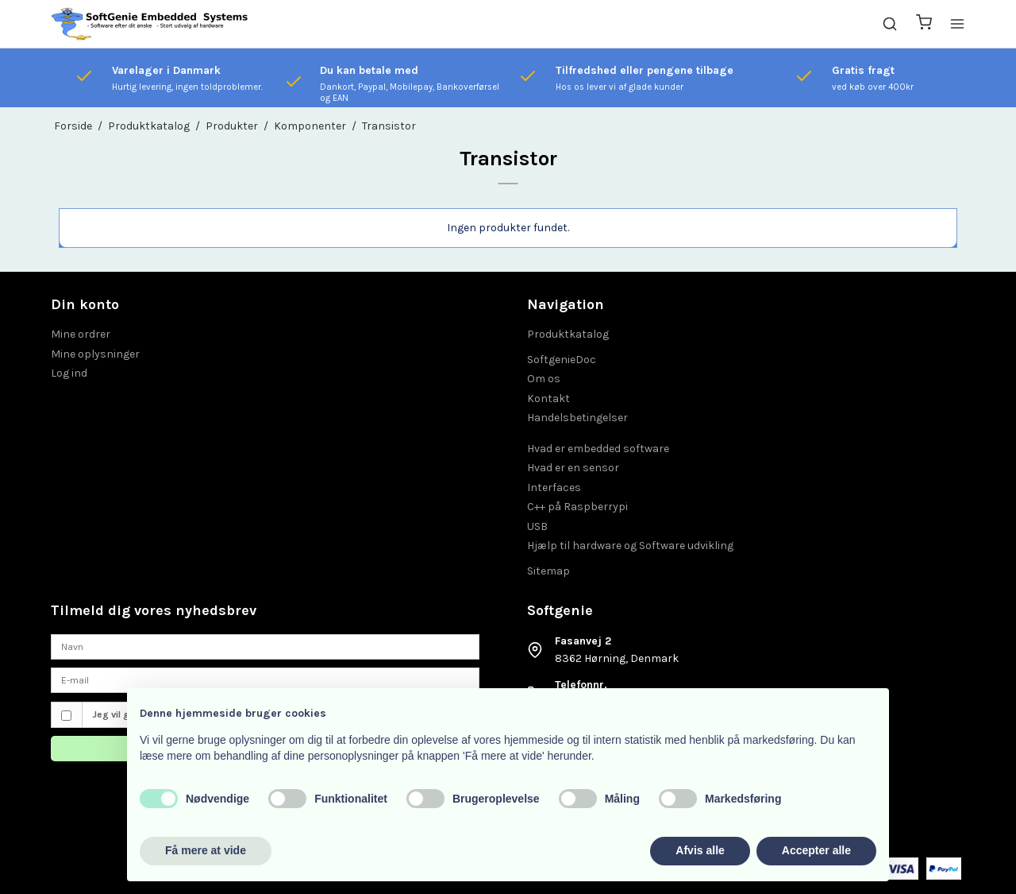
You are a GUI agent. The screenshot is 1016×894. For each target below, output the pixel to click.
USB (537, 526)
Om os (543, 378)
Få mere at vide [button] (205, 850)
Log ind (69, 373)
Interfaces (554, 487)
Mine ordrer (80, 334)
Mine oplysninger (95, 354)
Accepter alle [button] (816, 850)
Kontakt (548, 398)
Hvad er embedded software (598, 448)
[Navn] (265, 645)
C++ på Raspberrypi (577, 506)
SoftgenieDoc (561, 359)
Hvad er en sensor (573, 467)
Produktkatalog (568, 334)
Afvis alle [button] (699, 850)
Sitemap (548, 571)
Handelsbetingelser (577, 417)
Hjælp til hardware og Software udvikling (630, 545)
